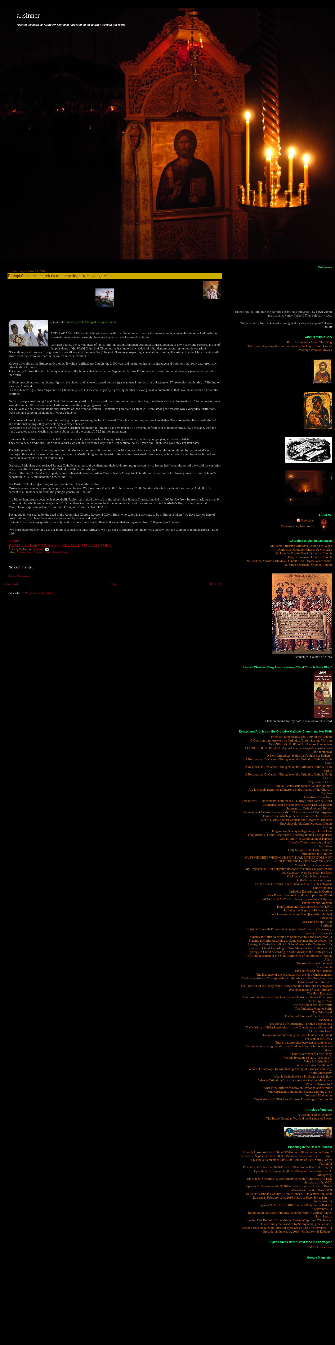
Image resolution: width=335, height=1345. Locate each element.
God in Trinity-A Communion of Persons (306, 838)
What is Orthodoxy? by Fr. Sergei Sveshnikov (302, 1076)
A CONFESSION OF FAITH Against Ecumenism (300, 744)
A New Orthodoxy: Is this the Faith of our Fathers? (299, 755)
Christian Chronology (318, 797)
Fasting (327, 827)
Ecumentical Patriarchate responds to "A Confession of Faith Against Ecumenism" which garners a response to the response (288, 814)
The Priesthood (322, 1012)
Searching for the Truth (317, 921)
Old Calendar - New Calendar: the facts (307, 872)
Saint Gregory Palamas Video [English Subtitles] (301, 914)
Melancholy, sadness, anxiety (313, 865)
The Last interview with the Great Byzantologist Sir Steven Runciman (287, 997)
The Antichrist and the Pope (314, 963)
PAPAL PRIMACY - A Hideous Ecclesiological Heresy (297, 899)
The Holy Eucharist (319, 993)
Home (113, 584)
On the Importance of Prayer (313, 880)
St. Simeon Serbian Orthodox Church (308, 564)
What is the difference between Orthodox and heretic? (297, 1088)
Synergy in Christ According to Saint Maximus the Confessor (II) (290, 940)
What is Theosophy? (319, 1084)
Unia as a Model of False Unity (312, 1054)
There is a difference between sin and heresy (303, 1042)
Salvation (326, 918)
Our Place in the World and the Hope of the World (300, 895)
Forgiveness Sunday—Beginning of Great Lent (302, 831)
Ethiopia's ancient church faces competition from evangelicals (59, 276)
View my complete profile (297, 526)
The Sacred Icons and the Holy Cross (308, 1016)
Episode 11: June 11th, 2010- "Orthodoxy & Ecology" (297, 1231)
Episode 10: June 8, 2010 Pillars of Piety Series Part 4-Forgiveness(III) (287, 1227)
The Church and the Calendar (313, 970)
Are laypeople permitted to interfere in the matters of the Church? (290, 789)
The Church (324, 967)
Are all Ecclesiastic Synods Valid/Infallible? (304, 785)
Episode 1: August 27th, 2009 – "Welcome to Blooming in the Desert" (287, 1152)
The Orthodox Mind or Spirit (313, 1008)
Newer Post (10, 584)
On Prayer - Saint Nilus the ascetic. (309, 876)
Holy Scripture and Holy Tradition (310, 850)
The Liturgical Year (319, 1001)
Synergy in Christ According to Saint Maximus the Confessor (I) (291, 936)
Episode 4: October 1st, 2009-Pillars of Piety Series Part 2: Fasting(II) (287, 1167)
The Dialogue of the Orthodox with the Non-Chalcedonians (294, 974)
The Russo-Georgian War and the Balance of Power (299, 1118)
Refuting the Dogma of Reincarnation (308, 910)
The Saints (325, 1020)
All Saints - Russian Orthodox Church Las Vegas (301, 545)
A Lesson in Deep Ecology (315, 1114)
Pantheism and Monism (317, 902)
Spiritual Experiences (318, 933)
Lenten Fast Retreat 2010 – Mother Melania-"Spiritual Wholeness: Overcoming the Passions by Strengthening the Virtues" (289, 1222)
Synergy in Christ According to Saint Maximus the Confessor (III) (290, 944)
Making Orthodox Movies (315, 350)
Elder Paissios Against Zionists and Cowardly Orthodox (296, 819)
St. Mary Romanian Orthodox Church (308, 557)
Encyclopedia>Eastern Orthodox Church (306, 823)
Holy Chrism (323, 846)
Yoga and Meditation (318, 1095)
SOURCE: (15, 541)
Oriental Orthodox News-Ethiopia (51, 552)
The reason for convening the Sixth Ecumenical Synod (297, 1035)
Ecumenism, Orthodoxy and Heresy (309, 808)
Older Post (215, 584)
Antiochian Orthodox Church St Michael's (305, 549)
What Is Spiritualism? (318, 1061)
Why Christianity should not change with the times (299, 1091)
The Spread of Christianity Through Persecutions (300, 1023)
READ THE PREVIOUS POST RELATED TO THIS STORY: (60, 545)
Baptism (326, 793)
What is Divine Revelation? (314, 1065)
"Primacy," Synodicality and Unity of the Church (301, 736)
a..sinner (28, 15)
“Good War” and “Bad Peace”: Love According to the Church (292, 1099)
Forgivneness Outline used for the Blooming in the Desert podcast (290, 835)
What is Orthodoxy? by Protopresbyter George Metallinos (295, 1080)
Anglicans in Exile (320, 782)
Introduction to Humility (316, 853)
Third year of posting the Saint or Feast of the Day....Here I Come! (289, 346)
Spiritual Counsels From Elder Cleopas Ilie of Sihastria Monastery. (289, 929)
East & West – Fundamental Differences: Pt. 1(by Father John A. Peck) (287, 801)
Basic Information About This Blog (309, 342)
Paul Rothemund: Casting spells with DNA (304, 906)
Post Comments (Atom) (40, 593)
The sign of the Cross (318, 1038)
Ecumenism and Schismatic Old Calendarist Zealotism (297, 804)
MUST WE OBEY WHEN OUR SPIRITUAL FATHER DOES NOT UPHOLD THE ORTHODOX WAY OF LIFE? (288, 859)
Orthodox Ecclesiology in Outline (310, 891)
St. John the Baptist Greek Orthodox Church (304, 553)
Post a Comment (19, 576)
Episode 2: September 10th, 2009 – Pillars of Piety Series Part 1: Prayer (286, 1156)
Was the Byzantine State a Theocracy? (307, 1057)
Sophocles (307, 520)
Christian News (24, 552)
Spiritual (326, 925)
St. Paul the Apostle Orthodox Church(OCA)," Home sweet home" (289, 561)
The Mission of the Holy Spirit (312, 1004)
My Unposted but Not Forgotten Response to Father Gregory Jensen (288, 869)
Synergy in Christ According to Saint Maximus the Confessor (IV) (289, 948)
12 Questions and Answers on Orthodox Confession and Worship (290, 740)
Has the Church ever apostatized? (310, 842)
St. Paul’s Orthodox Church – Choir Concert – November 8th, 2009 (289, 1193)
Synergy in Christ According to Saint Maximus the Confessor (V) (290, 952)
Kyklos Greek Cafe (319, 1247)
